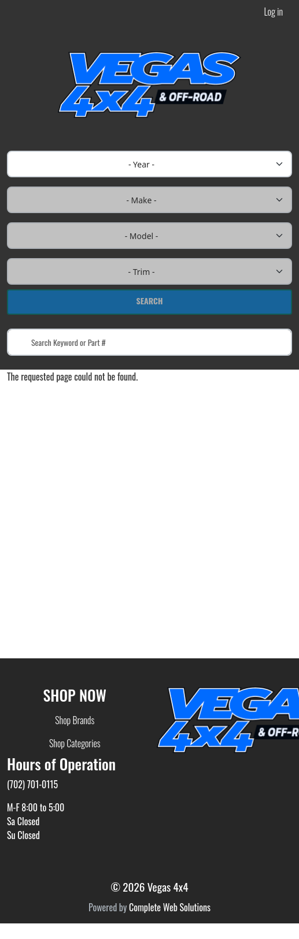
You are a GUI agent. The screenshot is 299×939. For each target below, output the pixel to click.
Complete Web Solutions (170, 907)
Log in (273, 11)
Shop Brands (74, 720)
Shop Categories (75, 743)
